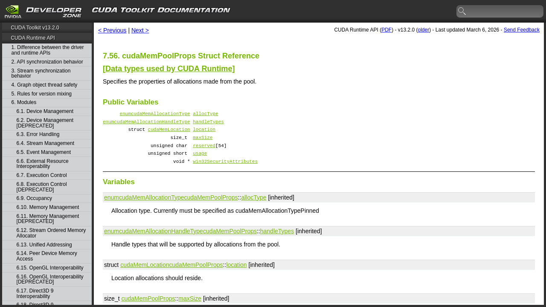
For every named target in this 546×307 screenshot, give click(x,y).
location (204, 133)
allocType (205, 114)
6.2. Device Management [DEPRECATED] (45, 123)
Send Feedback (522, 30)
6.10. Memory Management (48, 207)
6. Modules (24, 102)
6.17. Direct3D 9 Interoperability (35, 293)
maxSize (202, 142)
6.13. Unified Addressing (44, 245)
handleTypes (208, 124)
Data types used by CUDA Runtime (168, 68)
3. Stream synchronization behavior (41, 73)
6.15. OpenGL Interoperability (50, 268)
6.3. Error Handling (38, 134)
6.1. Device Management (45, 111)
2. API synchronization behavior (47, 62)
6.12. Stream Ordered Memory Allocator (51, 233)
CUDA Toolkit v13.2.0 (35, 28)
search (462, 11)
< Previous (112, 30)
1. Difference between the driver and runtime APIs (48, 50)
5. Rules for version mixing (42, 94)
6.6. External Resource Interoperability (43, 164)
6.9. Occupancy (34, 198)
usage (200, 160)
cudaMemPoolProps (211, 206)
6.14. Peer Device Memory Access (47, 256)
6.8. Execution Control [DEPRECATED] (42, 187)
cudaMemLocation (169, 133)
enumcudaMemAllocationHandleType (146, 124)
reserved (204, 151)
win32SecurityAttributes (225, 170)
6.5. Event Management (44, 152)
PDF (386, 30)
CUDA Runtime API (33, 38)
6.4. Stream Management (45, 143)
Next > (140, 30)
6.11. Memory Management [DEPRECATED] (48, 219)
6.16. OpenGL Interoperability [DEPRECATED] (50, 279)
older (423, 30)
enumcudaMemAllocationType (155, 114)
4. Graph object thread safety (45, 85)
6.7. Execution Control (42, 175)
